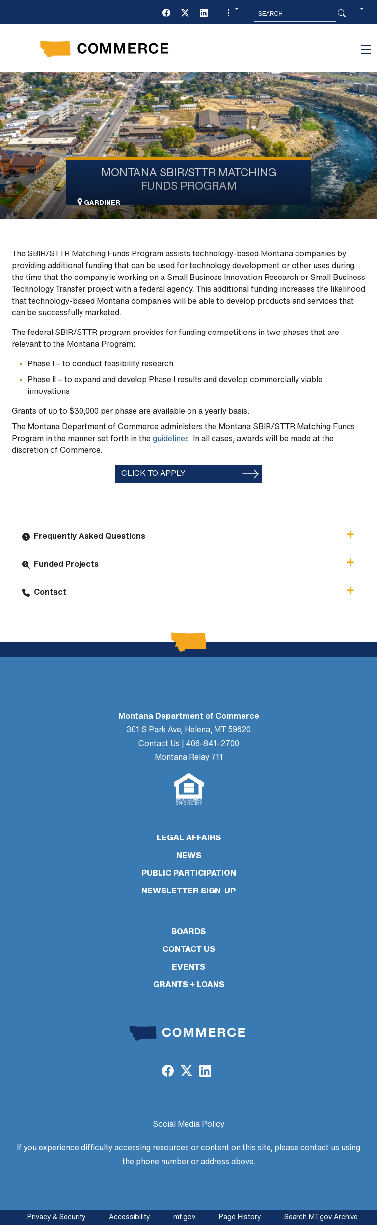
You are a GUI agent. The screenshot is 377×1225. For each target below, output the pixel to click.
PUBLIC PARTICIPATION (188, 874)
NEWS (188, 856)
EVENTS (188, 968)
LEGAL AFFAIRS (189, 838)
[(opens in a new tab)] (166, 13)
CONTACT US (188, 950)
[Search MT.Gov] (295, 14)
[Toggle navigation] (365, 49)
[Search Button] (341, 13)
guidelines (171, 439)
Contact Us (159, 744)
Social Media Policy (188, 1125)
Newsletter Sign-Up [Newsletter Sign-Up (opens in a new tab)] (188, 891)
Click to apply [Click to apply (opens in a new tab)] (153, 474)
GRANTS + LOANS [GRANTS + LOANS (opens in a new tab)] (188, 985)
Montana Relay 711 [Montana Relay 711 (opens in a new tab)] (189, 758)
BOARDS (188, 932)
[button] (231, 14)
